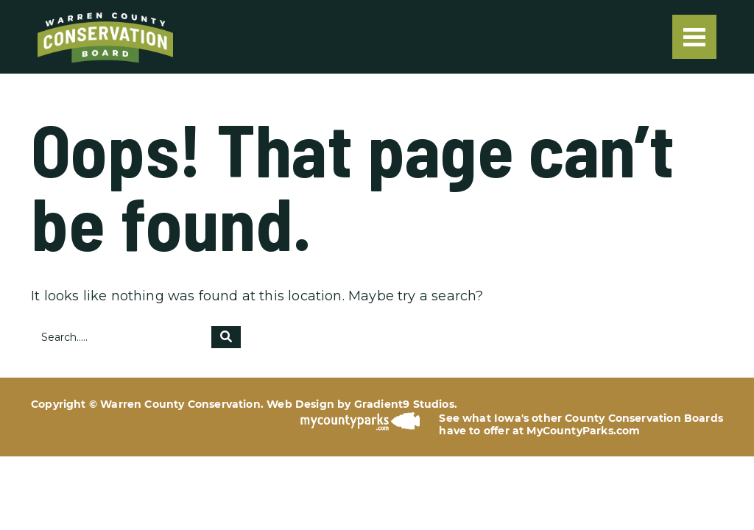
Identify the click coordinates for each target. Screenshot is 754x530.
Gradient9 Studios (404, 404)
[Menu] (694, 37)
